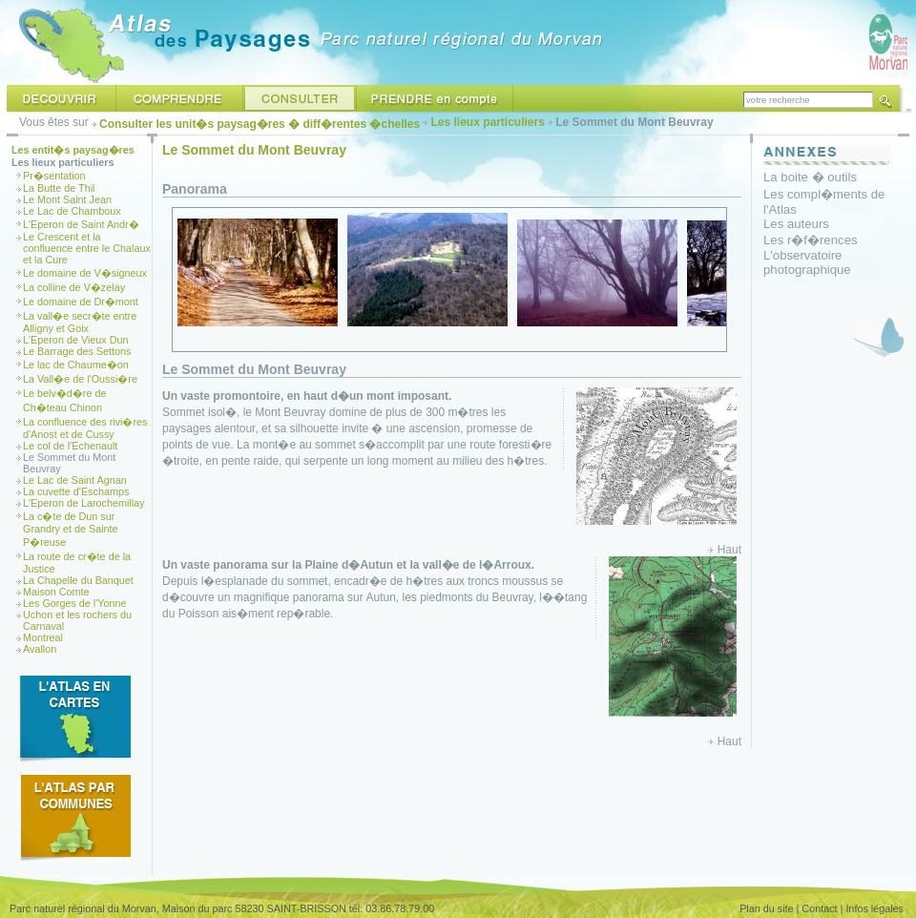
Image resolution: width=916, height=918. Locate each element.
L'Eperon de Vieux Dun (76, 339)
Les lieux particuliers (488, 122)
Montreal (43, 637)
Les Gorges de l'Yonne (75, 603)
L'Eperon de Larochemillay (84, 503)
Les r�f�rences (810, 240)
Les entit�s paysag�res (73, 150)
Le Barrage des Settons (77, 351)
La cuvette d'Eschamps (76, 491)
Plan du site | (769, 908)
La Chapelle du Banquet (78, 580)
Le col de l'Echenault (70, 445)
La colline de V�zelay (74, 287)
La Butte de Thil (58, 188)
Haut (729, 549)
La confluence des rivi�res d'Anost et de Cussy (85, 428)
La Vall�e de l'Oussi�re (80, 379)
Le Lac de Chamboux (72, 211)
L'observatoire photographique (807, 262)
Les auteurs (796, 224)
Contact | (822, 908)
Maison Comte (56, 591)
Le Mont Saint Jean (67, 199)
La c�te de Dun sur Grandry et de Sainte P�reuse (70, 529)
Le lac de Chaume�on (76, 364)
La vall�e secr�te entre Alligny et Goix (79, 322)
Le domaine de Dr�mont (80, 301)
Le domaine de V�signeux (85, 273)
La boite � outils (810, 177)
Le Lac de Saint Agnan (75, 480)
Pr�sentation (54, 175)
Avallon (39, 649)
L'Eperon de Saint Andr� (81, 224)
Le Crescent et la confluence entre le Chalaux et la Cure (87, 248)
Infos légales (874, 908)
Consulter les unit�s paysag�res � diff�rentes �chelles (259, 124)
